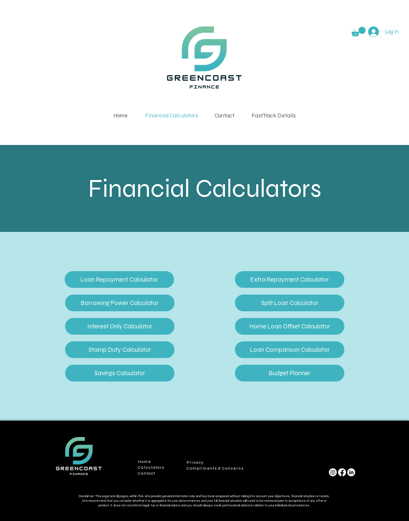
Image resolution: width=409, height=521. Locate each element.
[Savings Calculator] (119, 373)
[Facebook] (342, 472)
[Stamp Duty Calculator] (119, 349)
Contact (146, 473)
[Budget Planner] (289, 373)
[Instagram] (333, 472)
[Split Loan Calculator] (289, 303)
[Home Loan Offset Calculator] (289, 326)
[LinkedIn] (351, 472)
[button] (358, 31)
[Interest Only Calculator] (119, 326)
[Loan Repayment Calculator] (119, 279)
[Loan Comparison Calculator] (289, 349)
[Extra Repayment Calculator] (289, 279)
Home (144, 461)
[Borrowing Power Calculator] (119, 303)
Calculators (151, 467)
